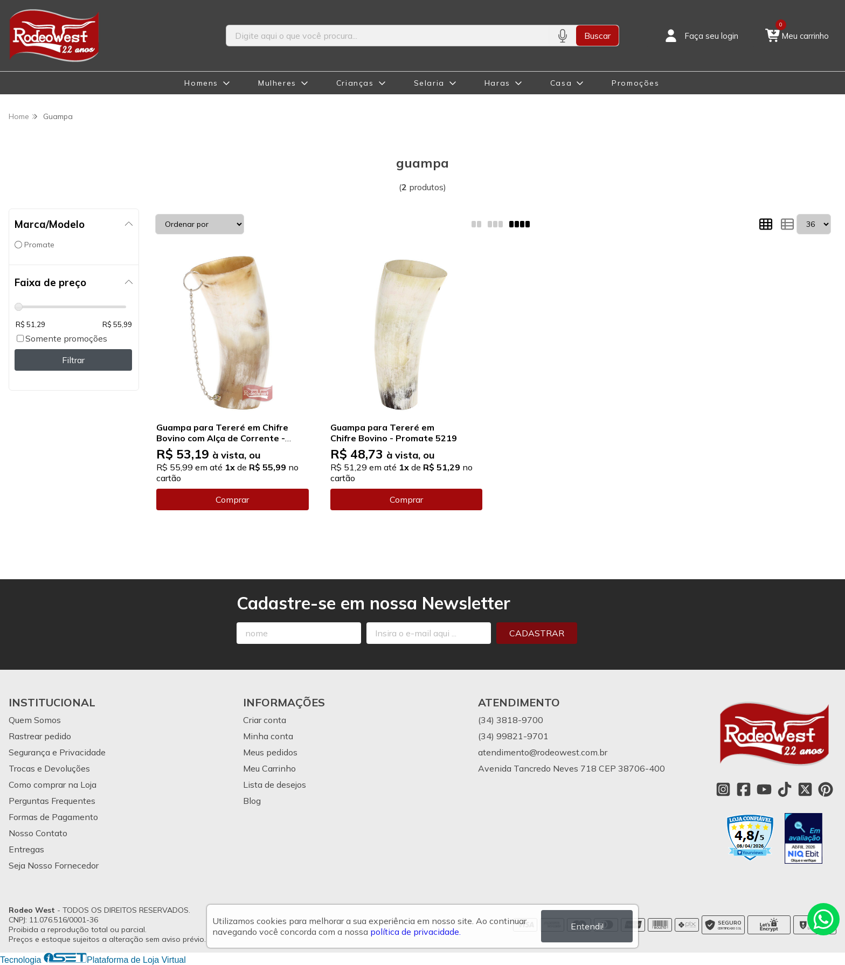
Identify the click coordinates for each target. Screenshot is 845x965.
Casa (561, 83)
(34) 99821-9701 (513, 736)
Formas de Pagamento (53, 816)
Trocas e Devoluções (49, 768)
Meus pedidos (270, 752)
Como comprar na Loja (52, 784)
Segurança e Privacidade (57, 752)
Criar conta (264, 719)
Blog (252, 800)
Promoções (635, 83)
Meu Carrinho (269, 768)
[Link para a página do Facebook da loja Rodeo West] (743, 789)
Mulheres (277, 83)
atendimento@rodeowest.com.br (542, 752)
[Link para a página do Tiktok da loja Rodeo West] (784, 789)
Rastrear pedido (40, 736)
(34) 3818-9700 (510, 719)
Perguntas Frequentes (52, 800)
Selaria (429, 83)
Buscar (597, 35)
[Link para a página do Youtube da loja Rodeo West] (764, 789)
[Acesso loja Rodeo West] (700, 35)
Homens (201, 83)
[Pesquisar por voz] (562, 35)
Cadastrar (536, 633)
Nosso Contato (38, 833)
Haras (497, 83)
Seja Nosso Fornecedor (54, 865)
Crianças (355, 83)
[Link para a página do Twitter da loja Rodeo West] (805, 789)
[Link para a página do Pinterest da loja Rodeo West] (825, 789)
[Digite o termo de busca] (387, 35)
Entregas (26, 849)
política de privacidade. (415, 931)
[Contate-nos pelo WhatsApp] (823, 919)
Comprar (232, 499)
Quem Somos (35, 719)
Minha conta (268, 736)
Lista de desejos (274, 784)
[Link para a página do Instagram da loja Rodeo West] (723, 789)
